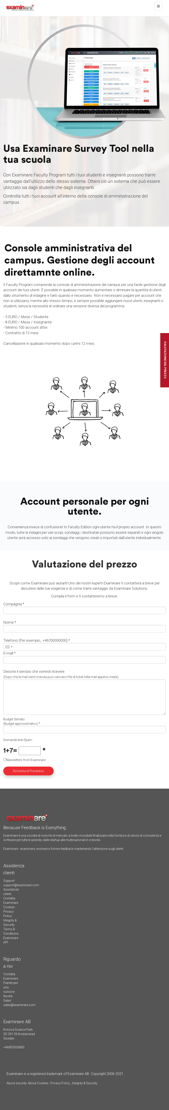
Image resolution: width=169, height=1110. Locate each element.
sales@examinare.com (19, 1005)
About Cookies (38, 1083)
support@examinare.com (21, 885)
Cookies (9, 907)
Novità (7, 996)
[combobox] (9, 646)
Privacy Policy (60, 1083)
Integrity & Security (84, 1083)
